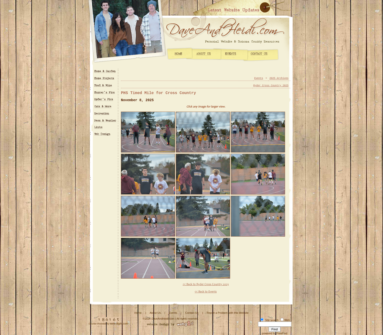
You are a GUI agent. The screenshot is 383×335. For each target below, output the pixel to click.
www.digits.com (119, 323)
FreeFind (282, 333)
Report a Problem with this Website (228, 312)
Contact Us (191, 312)
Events (258, 78)
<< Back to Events (206, 291)
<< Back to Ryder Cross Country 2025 (206, 284)
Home (137, 312)
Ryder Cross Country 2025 (270, 85)
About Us (154, 312)
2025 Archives (278, 78)
